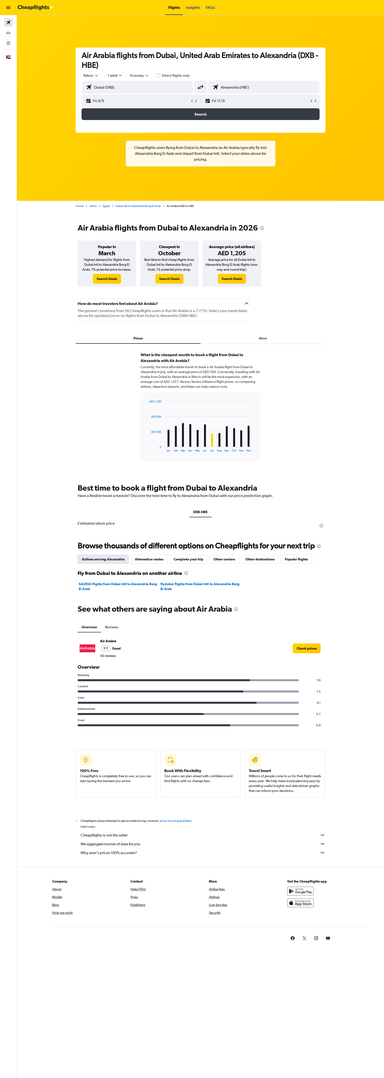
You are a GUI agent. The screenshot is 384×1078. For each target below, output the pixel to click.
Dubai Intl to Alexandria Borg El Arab (138, 206)
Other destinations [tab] (260, 559)
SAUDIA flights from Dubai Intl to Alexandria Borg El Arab (118, 586)
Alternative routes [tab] (149, 559)
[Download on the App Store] (300, 902)
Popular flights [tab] (296, 559)
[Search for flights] (8, 22)
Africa (93, 206)
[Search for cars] (8, 33)
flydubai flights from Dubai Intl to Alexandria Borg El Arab (200, 586)
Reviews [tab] (111, 627)
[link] (107, 279)
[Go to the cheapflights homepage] (36, 7)
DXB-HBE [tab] (200, 512)
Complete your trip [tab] (188, 559)
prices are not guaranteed (175, 821)
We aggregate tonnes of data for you (203, 844)
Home (80, 206)
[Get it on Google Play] (300, 891)
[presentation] (262, 228)
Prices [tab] (138, 338)
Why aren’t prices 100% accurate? (203, 853)
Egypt (106, 206)
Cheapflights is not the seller (203, 835)
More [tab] (263, 338)
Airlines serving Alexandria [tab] (103, 559)
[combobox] (91, 75)
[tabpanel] (200, 411)
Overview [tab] (89, 627)
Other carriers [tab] (224, 559)
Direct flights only (176, 75)
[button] (8, 7)
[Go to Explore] (8, 43)
